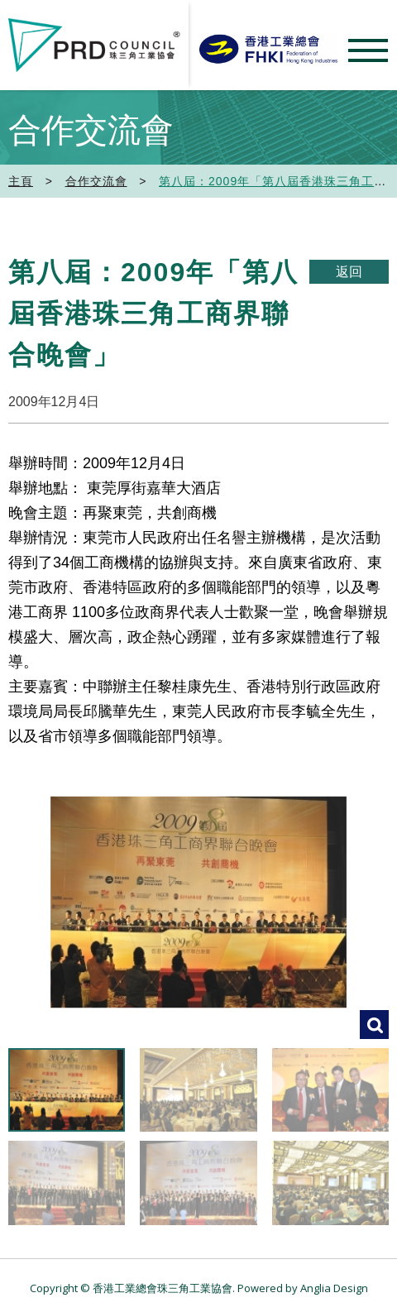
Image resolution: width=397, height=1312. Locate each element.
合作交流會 (96, 181)
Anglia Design (334, 1288)
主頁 (20, 181)
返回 (349, 272)
